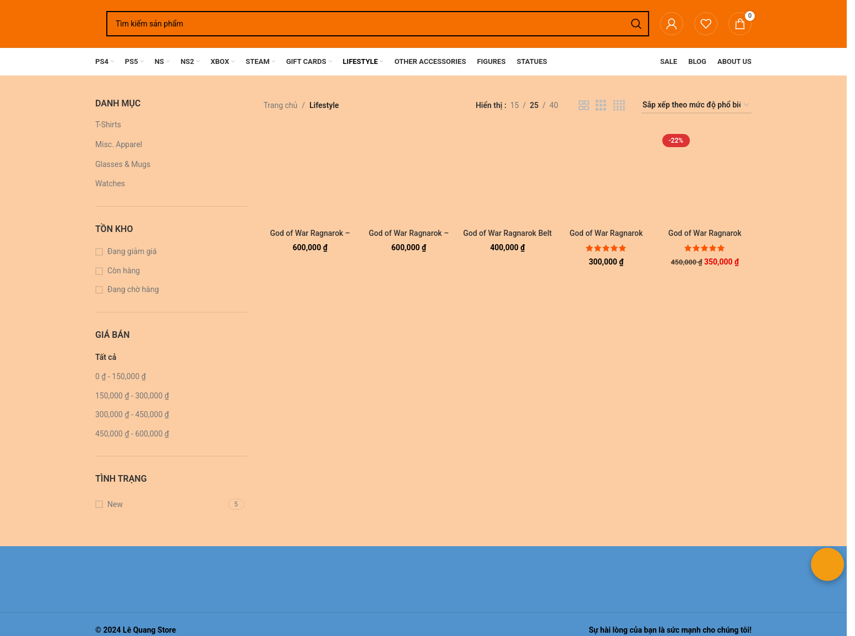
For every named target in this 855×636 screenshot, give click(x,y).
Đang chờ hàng (133, 289)
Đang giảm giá (132, 251)
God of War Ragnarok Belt (507, 233)
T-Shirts (108, 124)
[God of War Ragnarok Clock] (704, 176)
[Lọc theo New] (160, 505)
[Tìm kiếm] (377, 23)
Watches (110, 183)
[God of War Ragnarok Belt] (507, 176)
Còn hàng (123, 270)
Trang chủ (281, 105)
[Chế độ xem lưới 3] (601, 105)
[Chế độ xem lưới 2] (584, 105)
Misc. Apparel (118, 144)
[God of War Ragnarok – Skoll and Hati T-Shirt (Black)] (408, 176)
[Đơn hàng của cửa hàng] (696, 106)
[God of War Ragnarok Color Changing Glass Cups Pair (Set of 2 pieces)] (605, 176)
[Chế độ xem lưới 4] (619, 105)
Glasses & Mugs (122, 164)
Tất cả (105, 357)
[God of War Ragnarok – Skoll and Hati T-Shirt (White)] (310, 176)
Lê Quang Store (149, 630)
